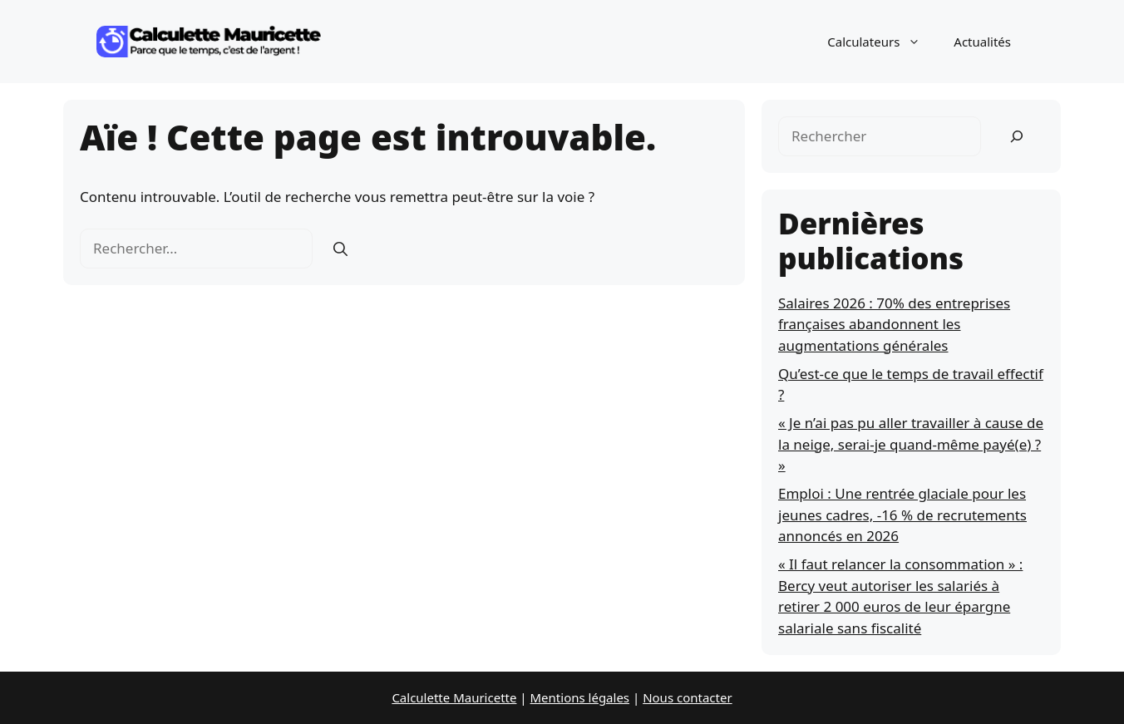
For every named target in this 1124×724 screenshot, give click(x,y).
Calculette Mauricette (454, 697)
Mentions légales (580, 697)
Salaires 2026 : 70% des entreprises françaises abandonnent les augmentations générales (894, 324)
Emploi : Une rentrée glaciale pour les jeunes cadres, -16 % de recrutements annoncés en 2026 (902, 514)
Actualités (982, 41)
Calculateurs (882, 41)
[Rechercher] (340, 248)
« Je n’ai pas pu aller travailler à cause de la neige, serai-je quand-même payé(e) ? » (910, 444)
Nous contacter (687, 697)
